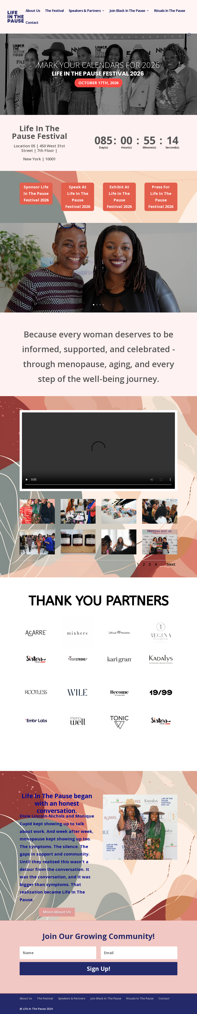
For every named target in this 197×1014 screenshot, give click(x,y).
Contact (32, 23)
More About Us (57, 912)
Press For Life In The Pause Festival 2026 (160, 196)
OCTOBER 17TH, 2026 (98, 82)
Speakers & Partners (85, 11)
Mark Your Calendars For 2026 (98, 65)
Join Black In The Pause (127, 11)
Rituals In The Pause (169, 11)
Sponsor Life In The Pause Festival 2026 (36, 193)
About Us (33, 11)
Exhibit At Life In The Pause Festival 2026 (119, 196)
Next (171, 564)
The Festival (54, 11)
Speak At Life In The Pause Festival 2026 (77, 196)
